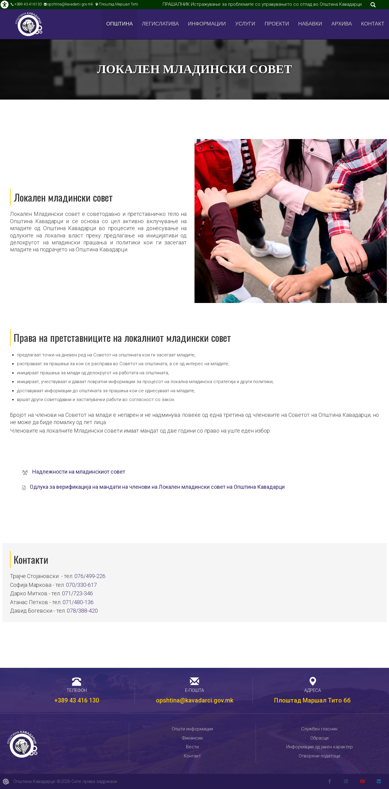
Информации (207, 24)
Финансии (192, 738)
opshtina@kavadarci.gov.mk (70, 4)
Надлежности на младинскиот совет (78, 471)
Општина (119, 24)
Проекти (277, 24)
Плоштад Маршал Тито (118, 4)
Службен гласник (319, 729)
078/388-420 (82, 610)
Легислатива (160, 24)
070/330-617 (81, 585)
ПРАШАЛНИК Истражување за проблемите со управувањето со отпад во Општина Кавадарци (262, 4)
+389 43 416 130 (76, 700)
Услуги (245, 24)
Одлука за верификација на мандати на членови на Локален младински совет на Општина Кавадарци (157, 487)
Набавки (310, 24)
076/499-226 (89, 576)
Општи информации (192, 729)
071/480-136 (78, 602)
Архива (342, 24)
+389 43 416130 (28, 4)
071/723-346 (77, 593)
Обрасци (319, 738)
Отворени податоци (319, 756)
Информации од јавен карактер (319, 747)
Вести (192, 747)
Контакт (372, 24)
